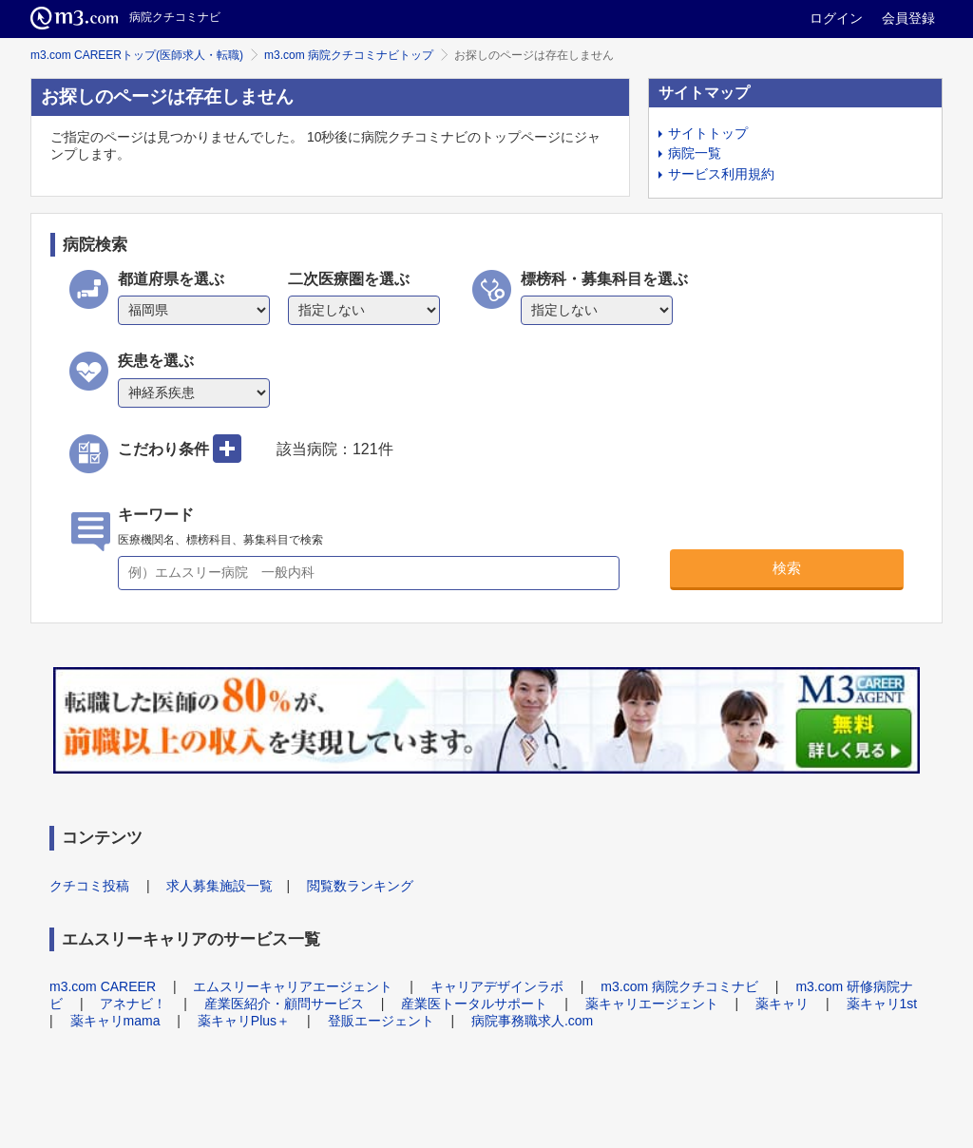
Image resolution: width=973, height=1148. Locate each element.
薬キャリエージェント (651, 1003)
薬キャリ (782, 1003)
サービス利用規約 (721, 174)
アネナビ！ (133, 1003)
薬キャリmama (115, 1020)
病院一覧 (694, 153)
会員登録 (908, 18)
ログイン (836, 18)
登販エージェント (381, 1020)
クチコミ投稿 (89, 885)
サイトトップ (708, 133)
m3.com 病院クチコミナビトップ (348, 55)
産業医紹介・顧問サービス (284, 1003)
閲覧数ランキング (360, 885)
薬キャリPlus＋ (244, 1020)
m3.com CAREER (102, 986)
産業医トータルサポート (474, 1003)
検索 (787, 568)
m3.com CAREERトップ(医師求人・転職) (136, 55)
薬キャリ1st (882, 1003)
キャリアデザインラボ (496, 986)
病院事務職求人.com (532, 1020)
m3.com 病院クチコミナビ (679, 986)
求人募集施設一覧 (219, 885)
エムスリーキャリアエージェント (292, 986)
